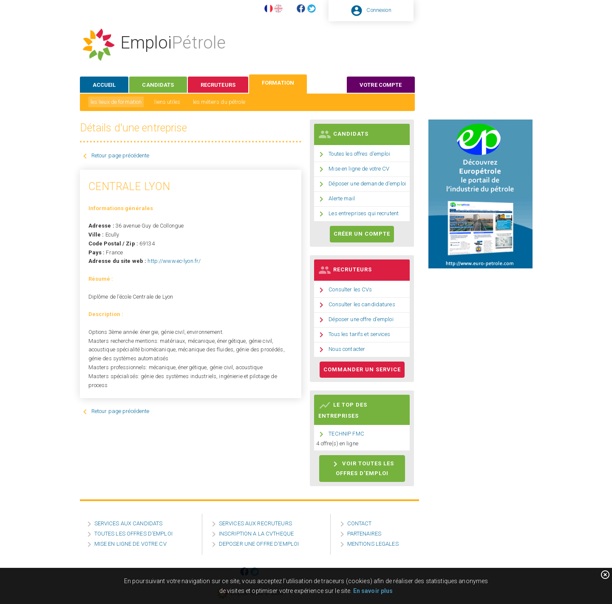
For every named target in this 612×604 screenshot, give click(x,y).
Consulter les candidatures (362, 304)
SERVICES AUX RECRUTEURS (255, 523)
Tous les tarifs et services (359, 334)
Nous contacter (347, 349)
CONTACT (359, 523)
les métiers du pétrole (219, 102)
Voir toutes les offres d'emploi (362, 467)
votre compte (381, 85)
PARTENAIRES (364, 533)
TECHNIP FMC (346, 434)
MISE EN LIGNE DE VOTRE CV (130, 544)
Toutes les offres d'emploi (359, 154)
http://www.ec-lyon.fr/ (174, 261)
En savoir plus (373, 590)
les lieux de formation (116, 102)
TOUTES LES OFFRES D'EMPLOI (133, 533)
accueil (104, 85)
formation (278, 83)
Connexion (378, 10)
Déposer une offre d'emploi (361, 319)
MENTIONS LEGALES (373, 544)
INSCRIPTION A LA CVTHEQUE (256, 533)
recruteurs (218, 85)
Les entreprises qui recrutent (364, 213)
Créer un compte (362, 234)
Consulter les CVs (350, 289)
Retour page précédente (120, 155)
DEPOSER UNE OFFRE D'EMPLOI (259, 544)
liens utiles (167, 102)
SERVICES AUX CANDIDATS (128, 523)
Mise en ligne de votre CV (359, 168)
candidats (158, 85)
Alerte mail (341, 198)
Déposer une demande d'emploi (367, 183)
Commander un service (362, 369)
